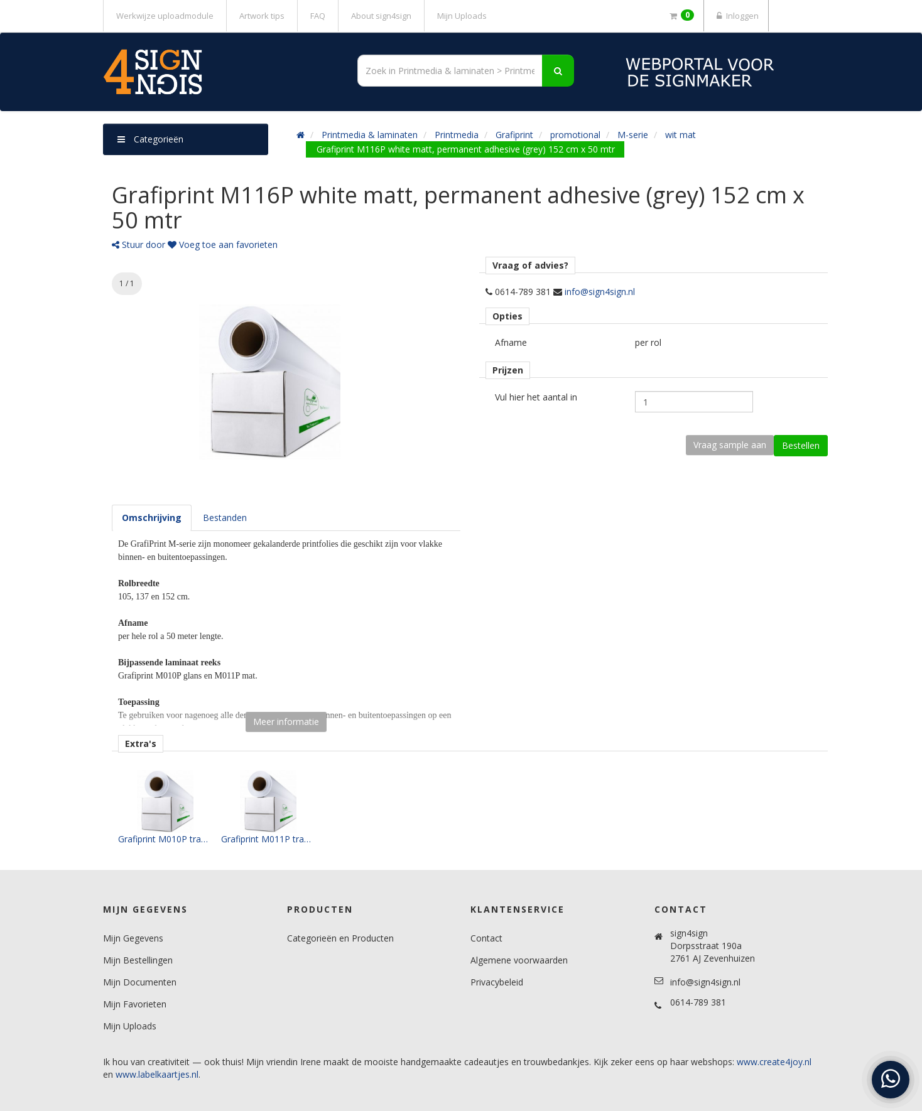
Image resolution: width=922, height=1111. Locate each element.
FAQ (317, 15)
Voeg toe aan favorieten (223, 244)
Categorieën (150, 139)
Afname (511, 342)
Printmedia (457, 135)
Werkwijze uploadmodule (165, 15)
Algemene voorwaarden (519, 960)
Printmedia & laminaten (370, 135)
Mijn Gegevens (133, 938)
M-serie (632, 135)
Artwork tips (262, 15)
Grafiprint (514, 135)
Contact (486, 938)
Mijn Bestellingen (138, 960)
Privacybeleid (496, 982)
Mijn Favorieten (134, 1004)
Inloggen (736, 15)
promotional (575, 135)
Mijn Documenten (139, 982)
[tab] (152, 518)
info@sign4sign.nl (600, 292)
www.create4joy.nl (774, 1062)
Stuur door (138, 244)
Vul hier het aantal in (536, 397)
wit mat (680, 135)
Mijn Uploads (462, 15)
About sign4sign (381, 15)
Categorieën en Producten (340, 938)
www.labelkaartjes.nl (157, 1074)
